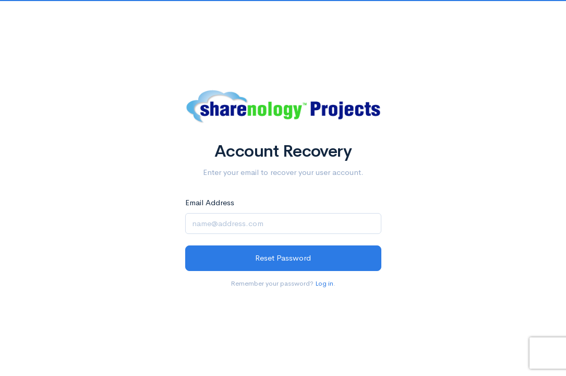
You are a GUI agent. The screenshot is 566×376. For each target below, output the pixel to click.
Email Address (209, 202)
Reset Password (283, 258)
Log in (324, 283)
